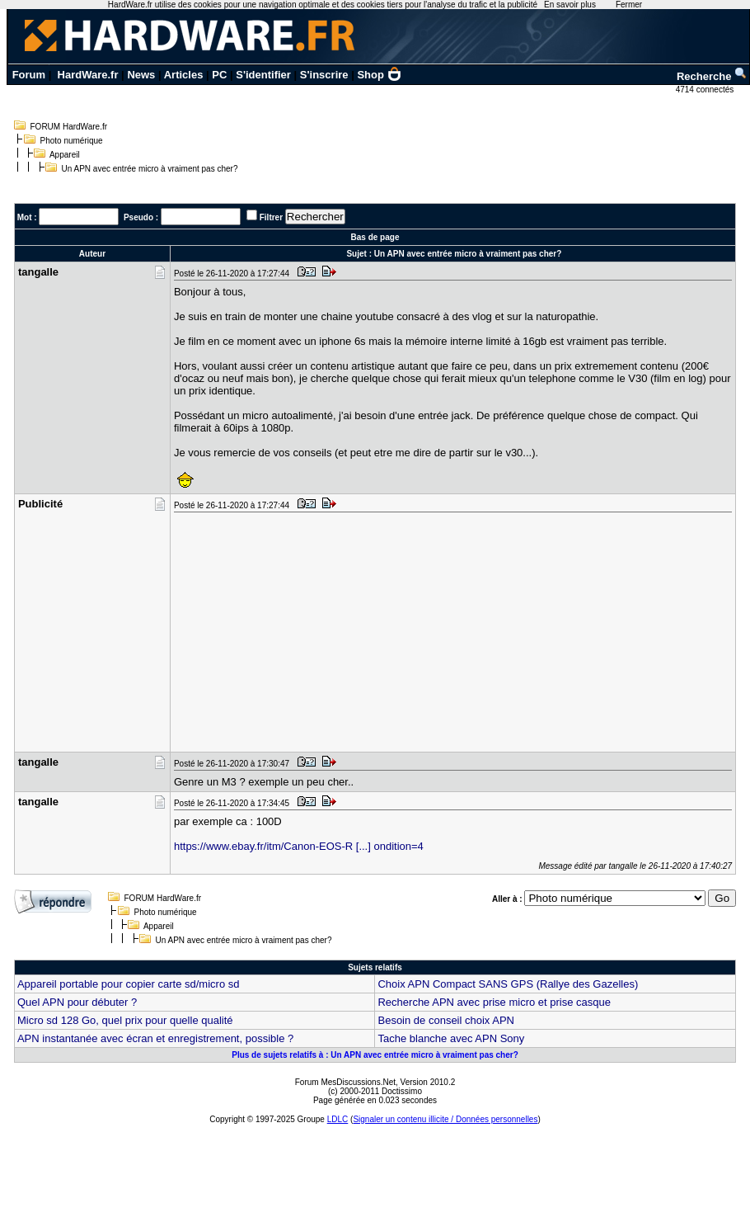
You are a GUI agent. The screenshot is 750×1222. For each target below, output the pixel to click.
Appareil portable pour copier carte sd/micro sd (128, 984)
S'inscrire (324, 74)
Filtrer (271, 217)
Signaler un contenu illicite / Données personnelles (445, 1119)
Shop (379, 74)
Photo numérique (71, 140)
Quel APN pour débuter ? (77, 1002)
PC (219, 74)
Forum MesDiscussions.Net (345, 1082)
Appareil (64, 154)
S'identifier (263, 74)
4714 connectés (706, 89)
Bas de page (375, 237)
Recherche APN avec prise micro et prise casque (494, 1002)
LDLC (338, 1119)
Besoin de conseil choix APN (445, 1020)
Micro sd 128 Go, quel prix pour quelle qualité (125, 1020)
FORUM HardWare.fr (69, 126)
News (141, 74)
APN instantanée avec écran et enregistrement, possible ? (155, 1038)
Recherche (712, 76)
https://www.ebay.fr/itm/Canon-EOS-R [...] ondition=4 (299, 846)
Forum (28, 74)
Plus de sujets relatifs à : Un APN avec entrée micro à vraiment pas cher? (375, 1054)
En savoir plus (570, 4)
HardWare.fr (88, 74)
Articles (184, 74)
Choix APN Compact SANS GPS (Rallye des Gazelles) (507, 984)
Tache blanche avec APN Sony (450, 1038)
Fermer (629, 4)
